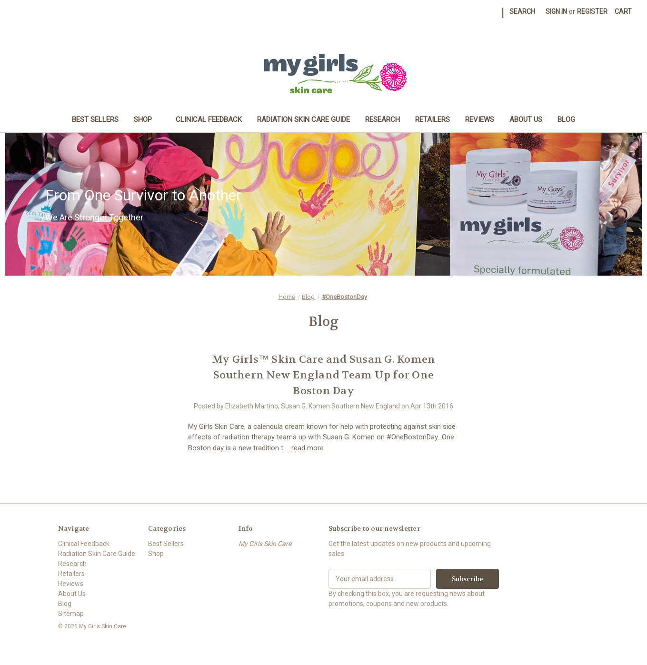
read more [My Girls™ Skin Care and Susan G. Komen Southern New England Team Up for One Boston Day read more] (307, 448)
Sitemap (71, 613)
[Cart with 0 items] (623, 11)
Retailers (432, 119)
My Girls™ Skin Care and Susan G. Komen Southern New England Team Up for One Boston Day (324, 375)
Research (382, 119)
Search (522, 11)
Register (592, 11)
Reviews (479, 119)
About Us (525, 119)
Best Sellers (95, 119)
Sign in (556, 11)
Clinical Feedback (209, 119)
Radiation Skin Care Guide (303, 119)
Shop (147, 119)
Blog (566, 119)
